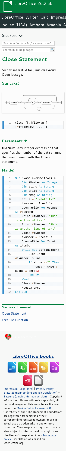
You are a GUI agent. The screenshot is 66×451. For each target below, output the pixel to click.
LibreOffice (12, 17)
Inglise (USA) (14, 25)
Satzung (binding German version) (25, 396)
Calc (44, 17)
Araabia (53, 25)
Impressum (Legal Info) (18, 388)
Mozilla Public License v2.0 (34, 407)
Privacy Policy (45, 388)
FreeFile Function (15, 319)
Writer (31, 17)
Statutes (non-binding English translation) (30, 392)
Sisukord (10, 35)
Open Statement (14, 312)
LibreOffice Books (33, 355)
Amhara (36, 25)
